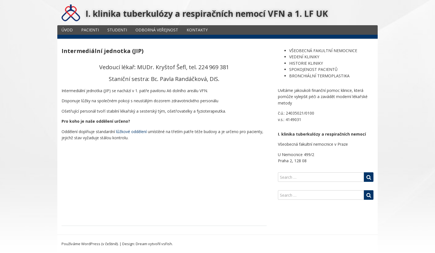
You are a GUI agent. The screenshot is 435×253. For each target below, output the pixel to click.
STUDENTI (117, 30)
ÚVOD (67, 30)
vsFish (166, 243)
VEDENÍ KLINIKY (304, 56)
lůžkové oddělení (131, 131)
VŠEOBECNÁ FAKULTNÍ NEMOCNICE (323, 50)
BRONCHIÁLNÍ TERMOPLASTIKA (319, 75)
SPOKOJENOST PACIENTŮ (313, 69)
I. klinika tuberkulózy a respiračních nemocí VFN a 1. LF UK (206, 13)
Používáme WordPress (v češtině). (90, 243)
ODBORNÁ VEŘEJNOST (156, 30)
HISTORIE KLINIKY (306, 63)
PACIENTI (90, 30)
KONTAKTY (197, 30)
